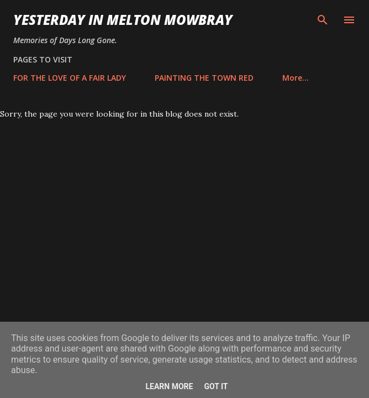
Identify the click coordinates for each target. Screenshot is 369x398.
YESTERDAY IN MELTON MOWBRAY (123, 20)
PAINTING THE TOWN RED (204, 77)
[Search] (322, 20)
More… (295, 77)
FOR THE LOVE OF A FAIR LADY (69, 77)
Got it (216, 386)
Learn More (169, 386)
